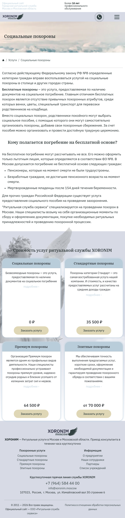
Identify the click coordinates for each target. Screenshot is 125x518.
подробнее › (31, 286)
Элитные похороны (32, 468)
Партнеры (92, 464)
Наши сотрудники (92, 460)
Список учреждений (93, 468)
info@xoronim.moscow (62, 488)
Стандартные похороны (32, 460)
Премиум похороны (32, 464)
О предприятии (93, 455)
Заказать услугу (31, 330)
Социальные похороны (32, 455)
